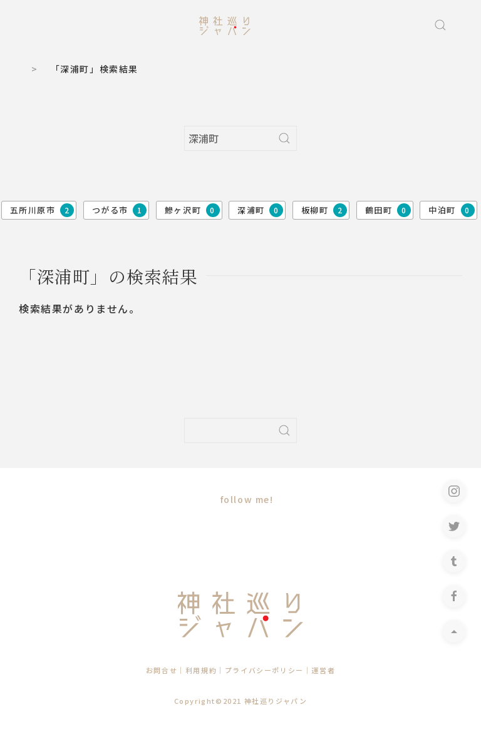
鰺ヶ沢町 (192, 210)
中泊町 (451, 210)
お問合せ (161, 670)
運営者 (323, 670)
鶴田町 (388, 210)
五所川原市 (42, 210)
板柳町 (324, 210)
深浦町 (260, 210)
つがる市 (119, 210)
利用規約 (201, 670)
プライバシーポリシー (264, 670)
